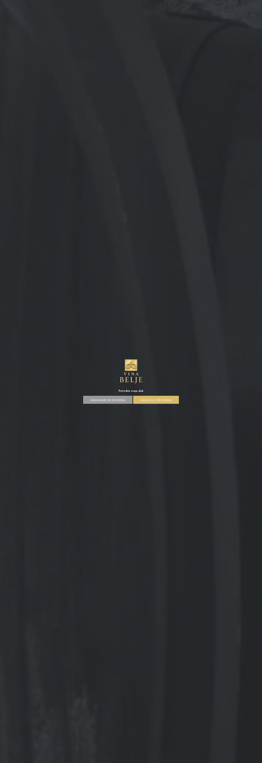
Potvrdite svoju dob (131, 391)
